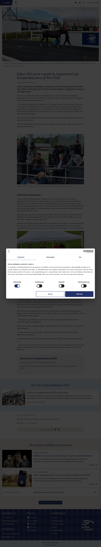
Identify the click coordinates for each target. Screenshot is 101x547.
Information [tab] (50, 257)
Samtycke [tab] (20, 257)
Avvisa (50, 294)
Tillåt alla (79, 294)
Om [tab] (80, 257)
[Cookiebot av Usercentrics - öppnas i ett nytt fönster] (84, 251)
